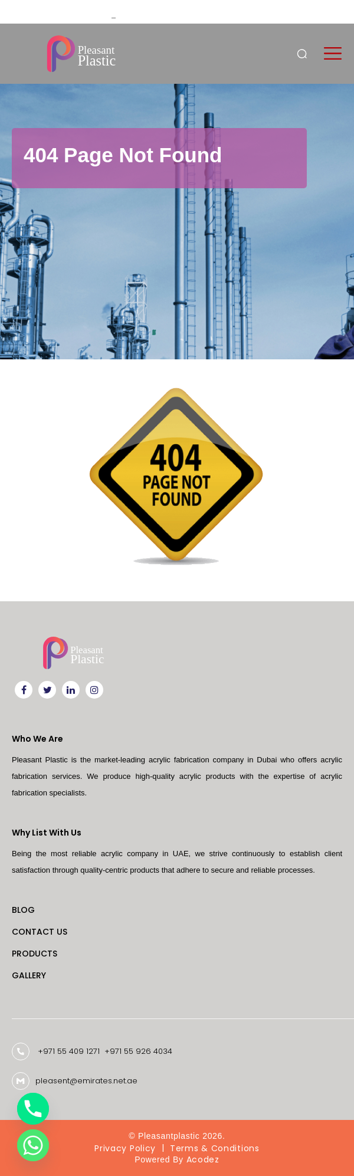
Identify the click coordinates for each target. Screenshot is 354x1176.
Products (34, 953)
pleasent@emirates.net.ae (86, 1081)
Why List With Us (46, 832)
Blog (23, 910)
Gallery (29, 975)
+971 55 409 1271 (69, 1051)
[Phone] (33, 1109)
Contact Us (39, 932)
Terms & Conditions (215, 1148)
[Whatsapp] (33, 1145)
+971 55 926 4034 (138, 1051)
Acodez (202, 1159)
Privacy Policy (125, 1148)
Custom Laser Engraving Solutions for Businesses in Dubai (198, 11)
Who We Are (37, 739)
